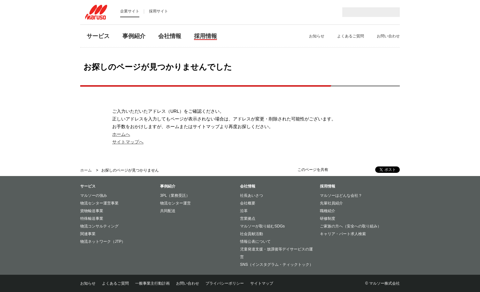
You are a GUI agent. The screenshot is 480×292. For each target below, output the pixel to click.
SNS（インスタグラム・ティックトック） (276, 264)
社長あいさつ (251, 195)
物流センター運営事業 (99, 203)
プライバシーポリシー (224, 283)
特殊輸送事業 (91, 218)
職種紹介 (327, 211)
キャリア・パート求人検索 (343, 234)
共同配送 (167, 211)
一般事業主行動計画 (152, 283)
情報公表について (255, 241)
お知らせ (88, 283)
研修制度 (327, 218)
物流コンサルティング (99, 226)
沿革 (244, 211)
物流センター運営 (175, 203)
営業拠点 (247, 218)
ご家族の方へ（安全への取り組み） (350, 226)
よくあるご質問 (115, 283)
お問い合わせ (187, 283)
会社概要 (247, 203)
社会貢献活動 (251, 234)
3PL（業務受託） (175, 195)
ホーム (86, 170)
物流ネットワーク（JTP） (102, 241)
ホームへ (121, 134)
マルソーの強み (93, 195)
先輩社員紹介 (331, 203)
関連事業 (88, 234)
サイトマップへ (127, 141)
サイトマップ (261, 283)
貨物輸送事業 (91, 211)
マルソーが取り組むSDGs (262, 226)
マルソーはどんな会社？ (341, 195)
